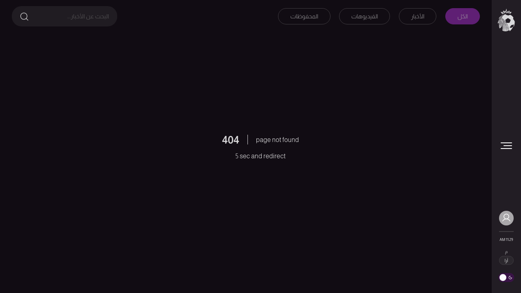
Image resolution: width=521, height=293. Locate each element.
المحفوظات (304, 16)
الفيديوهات (364, 16)
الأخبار (418, 16)
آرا (506, 260)
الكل (463, 16)
